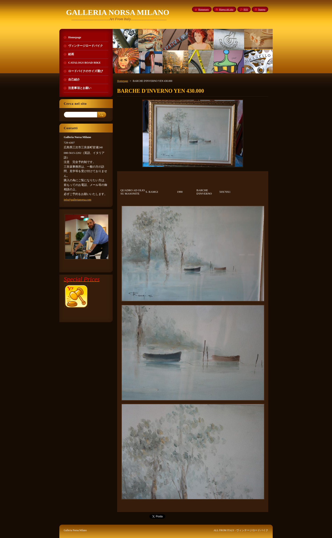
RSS (246, 9)
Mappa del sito (226, 9)
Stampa (261, 9)
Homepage (122, 81)
